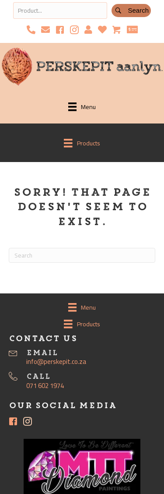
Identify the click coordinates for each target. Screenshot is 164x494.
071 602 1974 (45, 385)
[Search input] (60, 10)
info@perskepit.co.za (56, 361)
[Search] (82, 255)
